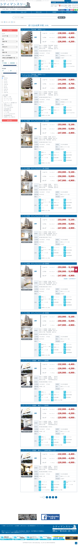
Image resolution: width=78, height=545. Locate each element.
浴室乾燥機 (7, 108)
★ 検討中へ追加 (26, 55)
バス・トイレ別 (8, 107)
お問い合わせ (74, 2)
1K (5, 81)
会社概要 (54, 2)
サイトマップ (61, 2)
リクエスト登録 (68, 1)
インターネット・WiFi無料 (10, 102)
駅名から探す (39, 12)
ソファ (6, 112)
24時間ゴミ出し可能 (9, 116)
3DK (5, 90)
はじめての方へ (69, 12)
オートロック (8, 98)
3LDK (6, 92)
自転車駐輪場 (8, 115)
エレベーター (8, 99)
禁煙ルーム (7, 96)
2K (5, 86)
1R (5, 79)
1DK (5, 82)
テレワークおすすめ (9, 113)
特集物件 (54, 12)
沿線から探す (24, 12)
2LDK (6, 89)
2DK (5, 87)
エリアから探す (8, 12)
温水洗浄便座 (8, 105)
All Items (6, 78)
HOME (2, 22)
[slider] (2, 65)
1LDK (6, 84)
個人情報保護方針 (32, 525)
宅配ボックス (8, 104)
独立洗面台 (7, 110)
